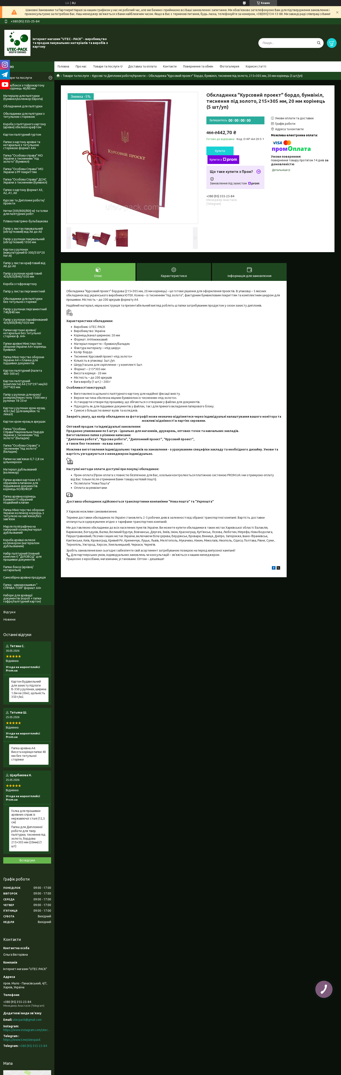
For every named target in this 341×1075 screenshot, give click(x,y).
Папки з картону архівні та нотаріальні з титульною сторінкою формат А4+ (21, 145)
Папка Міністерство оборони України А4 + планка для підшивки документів (23, 360)
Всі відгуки (27, 860)
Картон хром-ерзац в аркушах (24, 421)
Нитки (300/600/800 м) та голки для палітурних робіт (25, 212)
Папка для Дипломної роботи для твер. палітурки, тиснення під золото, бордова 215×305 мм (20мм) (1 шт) (28, 836)
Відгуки (9, 612)
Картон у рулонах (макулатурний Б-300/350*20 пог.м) (24, 252)
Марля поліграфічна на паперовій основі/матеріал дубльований (22, 529)
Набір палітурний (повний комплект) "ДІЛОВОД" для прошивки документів (22, 556)
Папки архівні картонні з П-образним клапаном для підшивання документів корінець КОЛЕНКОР (22, 484)
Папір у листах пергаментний (24, 291)
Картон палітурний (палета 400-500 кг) (22, 372)
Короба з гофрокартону (20, 284)
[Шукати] (319, 43)
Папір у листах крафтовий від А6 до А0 (24, 264)
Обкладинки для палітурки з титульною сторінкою (24, 115)
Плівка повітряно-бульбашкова (25, 221)
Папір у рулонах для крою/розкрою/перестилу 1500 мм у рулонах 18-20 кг (25, 397)
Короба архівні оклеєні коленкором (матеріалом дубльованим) (21, 543)
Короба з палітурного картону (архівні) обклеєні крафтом (24, 125)
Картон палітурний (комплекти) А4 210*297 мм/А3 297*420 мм (25, 384)
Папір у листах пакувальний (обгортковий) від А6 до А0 (23, 230)
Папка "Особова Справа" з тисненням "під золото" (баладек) (21, 448)
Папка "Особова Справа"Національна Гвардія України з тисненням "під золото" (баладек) (23, 433)
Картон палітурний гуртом (22, 134)
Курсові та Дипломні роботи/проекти (118, 76)
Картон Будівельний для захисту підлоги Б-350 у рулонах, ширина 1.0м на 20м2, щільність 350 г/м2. (28, 689)
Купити (220, 151)
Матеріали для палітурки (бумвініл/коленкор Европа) (23, 97)
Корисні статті (256, 66)
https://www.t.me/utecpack (21, 1039)
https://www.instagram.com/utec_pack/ (27, 1030)
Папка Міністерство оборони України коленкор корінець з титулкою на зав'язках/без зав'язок (23, 514)
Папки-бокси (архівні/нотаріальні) (18, 568)
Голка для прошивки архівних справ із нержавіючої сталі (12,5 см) (28, 816)
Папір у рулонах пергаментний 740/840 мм (25, 310)
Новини (9, 619)
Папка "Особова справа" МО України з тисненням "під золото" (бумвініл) (23, 158)
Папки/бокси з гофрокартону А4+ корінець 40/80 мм (23, 87)
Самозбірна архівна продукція (24, 577)
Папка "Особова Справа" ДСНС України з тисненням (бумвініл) (25, 181)
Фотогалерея (229, 66)
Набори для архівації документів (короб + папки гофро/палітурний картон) (22, 598)
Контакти (170, 66)
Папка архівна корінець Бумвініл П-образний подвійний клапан (19, 499)
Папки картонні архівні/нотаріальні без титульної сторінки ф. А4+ (22, 333)
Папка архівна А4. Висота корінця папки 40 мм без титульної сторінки (28, 753)
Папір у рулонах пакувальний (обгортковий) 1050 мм (24, 240)
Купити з (223, 160)
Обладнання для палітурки (22, 106)
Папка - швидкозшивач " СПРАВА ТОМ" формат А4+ (22, 586)
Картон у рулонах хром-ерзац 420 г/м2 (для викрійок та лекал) (24, 411)
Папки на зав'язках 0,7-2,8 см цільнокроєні (23, 460)
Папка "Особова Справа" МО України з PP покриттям (23, 170)
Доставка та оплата (142, 66)
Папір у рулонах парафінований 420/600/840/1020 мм (25, 321)
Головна (63, 66)
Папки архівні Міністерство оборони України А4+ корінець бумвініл (24, 346)
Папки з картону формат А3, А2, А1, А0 (23, 191)
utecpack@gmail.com (27, 1019)
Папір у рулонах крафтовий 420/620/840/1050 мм (22, 275)
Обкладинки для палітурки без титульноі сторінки (22, 300)
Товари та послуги (106, 66)
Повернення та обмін (198, 66)
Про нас (81, 66)
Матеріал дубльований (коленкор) (20, 471)
